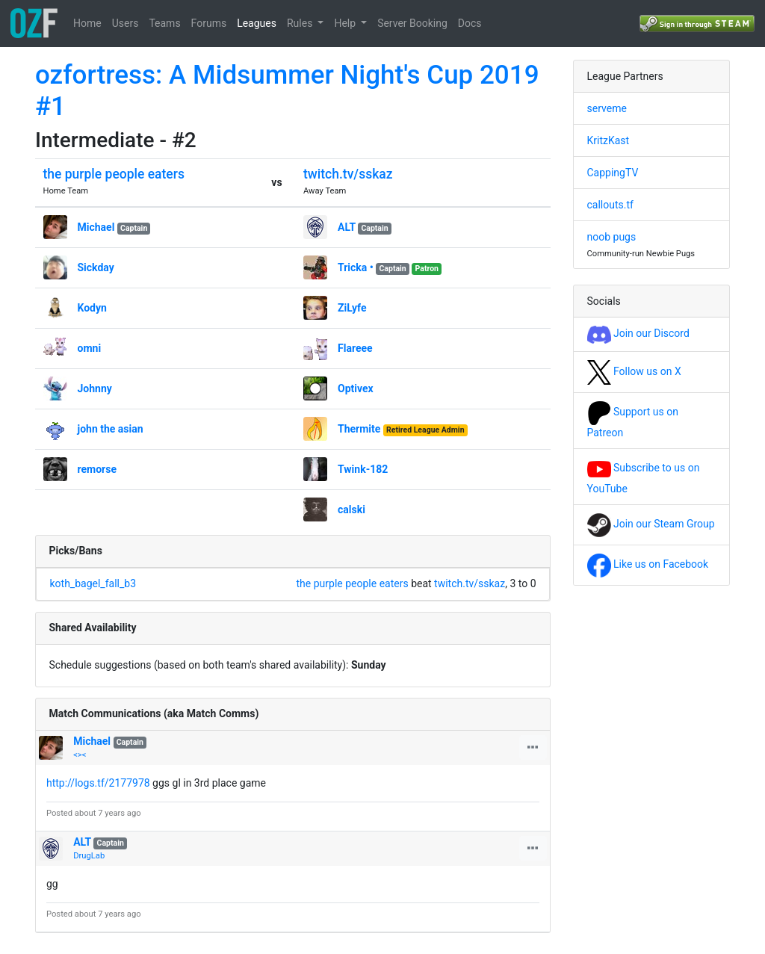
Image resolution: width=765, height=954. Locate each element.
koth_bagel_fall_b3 (93, 583)
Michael (96, 227)
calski (351, 509)
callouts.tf (610, 205)
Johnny (95, 388)
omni (90, 348)
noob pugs (612, 237)
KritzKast (608, 140)
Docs (470, 23)
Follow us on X (634, 371)
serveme (607, 108)
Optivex (356, 388)
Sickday (96, 267)
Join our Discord (638, 333)
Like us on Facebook (648, 564)
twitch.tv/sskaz (348, 174)
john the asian (110, 429)
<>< (79, 755)
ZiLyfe (352, 308)
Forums (209, 23)
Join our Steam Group (651, 524)
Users (125, 23)
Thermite (359, 429)
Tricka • (356, 267)
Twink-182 (363, 469)
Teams (164, 23)
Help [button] (346, 23)
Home (87, 23)
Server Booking (412, 23)
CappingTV (613, 173)
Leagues (256, 23)
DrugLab (89, 856)
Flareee (355, 348)
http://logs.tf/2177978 (98, 783)
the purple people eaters (114, 174)
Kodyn (92, 308)
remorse (97, 469)
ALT (347, 227)
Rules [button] (301, 23)
